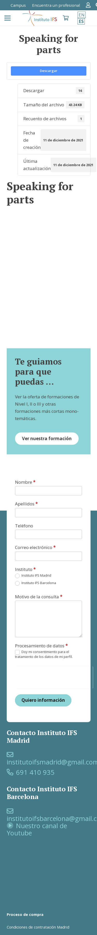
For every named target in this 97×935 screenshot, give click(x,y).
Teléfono (24, 526)
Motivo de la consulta (38, 597)
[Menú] (7, 18)
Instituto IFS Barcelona (35, 583)
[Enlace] (89, 5)
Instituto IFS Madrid (33, 575)
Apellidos (26, 504)
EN (82, 15)
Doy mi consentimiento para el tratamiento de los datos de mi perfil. (44, 654)
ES (81, 21)
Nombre (25, 482)
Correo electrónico (35, 547)
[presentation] (54, 676)
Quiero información (43, 700)
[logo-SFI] (40, 18)
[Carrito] (65, 18)
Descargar (48, 70)
